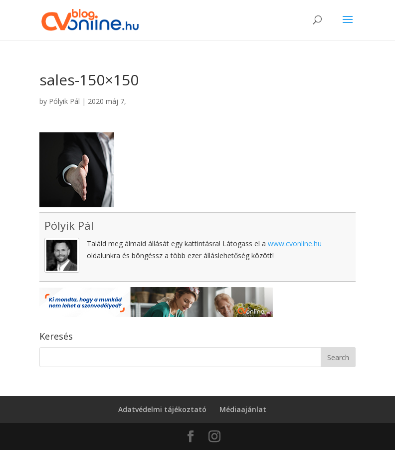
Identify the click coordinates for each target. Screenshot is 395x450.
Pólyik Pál (64, 101)
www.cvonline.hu (295, 243)
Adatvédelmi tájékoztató (162, 409)
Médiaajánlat (242, 409)
